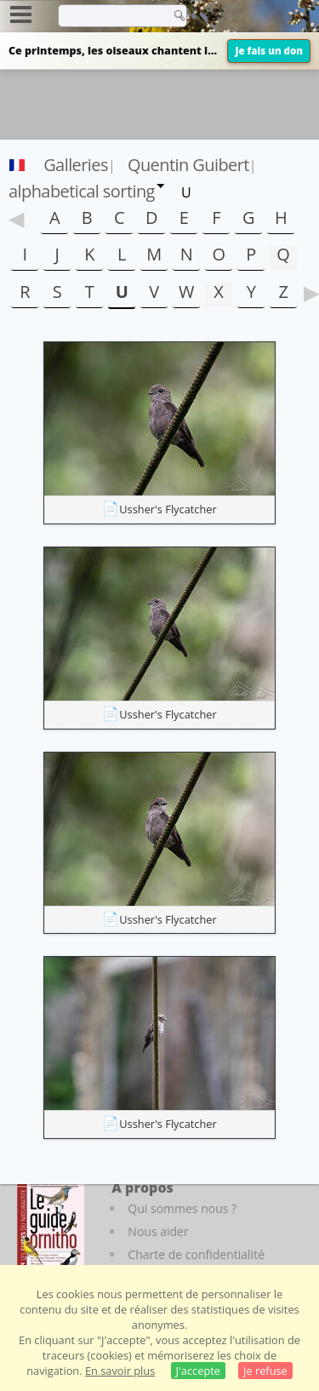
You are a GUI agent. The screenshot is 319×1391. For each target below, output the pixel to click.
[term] (110, 15)
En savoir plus (120, 1370)
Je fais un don (269, 50)
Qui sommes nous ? (182, 1208)
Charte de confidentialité (196, 1254)
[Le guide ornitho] (50, 1225)
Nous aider (158, 1231)
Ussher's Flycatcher (167, 509)
